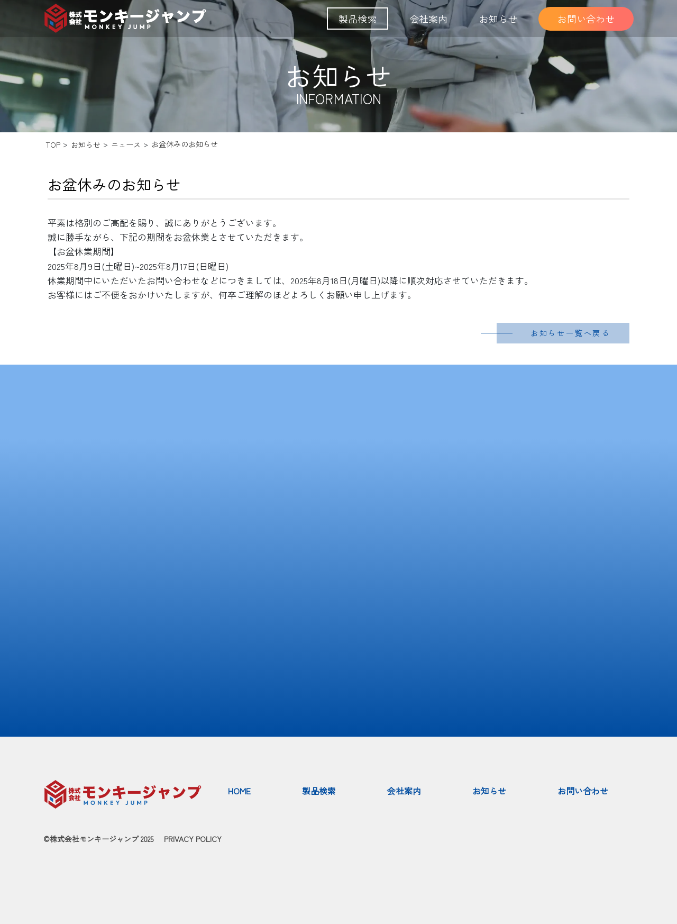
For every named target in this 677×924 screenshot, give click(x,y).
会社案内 (428, 18)
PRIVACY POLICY (193, 839)
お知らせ (498, 18)
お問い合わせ (586, 18)
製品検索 (357, 18)
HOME (239, 790)
